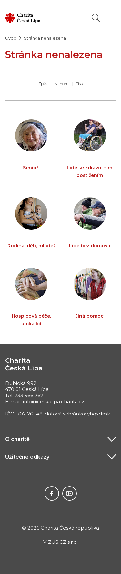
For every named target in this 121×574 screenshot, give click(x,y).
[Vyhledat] (96, 18)
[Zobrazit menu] (111, 17)
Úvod (10, 38)
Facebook (52, 493)
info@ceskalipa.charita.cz (53, 401)
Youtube (69, 493)
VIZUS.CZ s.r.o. (60, 542)
